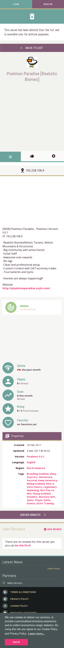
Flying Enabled (41, 493)
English (31, 462)
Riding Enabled (36, 483)
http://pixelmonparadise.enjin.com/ (26, 288)
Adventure (45, 477)
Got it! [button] (16, 642)
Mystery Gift (47, 496)
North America (36, 468)
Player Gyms (42, 500)
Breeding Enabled (37, 473)
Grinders (32, 496)
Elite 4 (50, 483)
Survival (32, 480)
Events (31, 503)
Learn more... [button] (36, 633)
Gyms (30, 500)
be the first (22, 545)
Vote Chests (34, 487)
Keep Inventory (47, 480)
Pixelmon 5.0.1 (35, 456)
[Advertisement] (32, 115)
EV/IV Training (45, 503)
